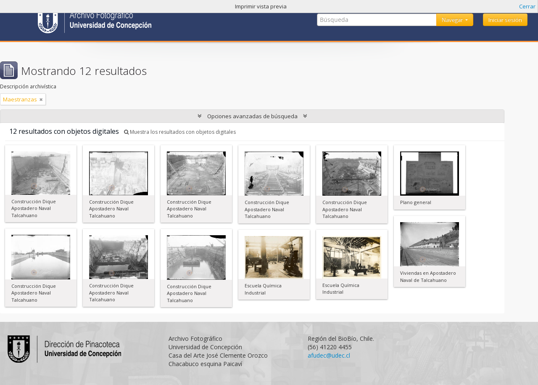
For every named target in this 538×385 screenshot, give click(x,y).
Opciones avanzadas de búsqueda (252, 116)
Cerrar (527, 6)
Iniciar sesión (505, 20)
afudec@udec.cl (329, 355)
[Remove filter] (41, 99)
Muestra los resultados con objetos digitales (180, 131)
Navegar (453, 20)
